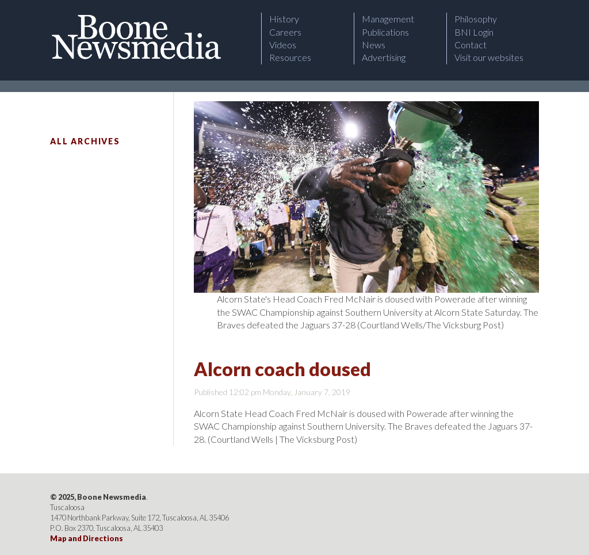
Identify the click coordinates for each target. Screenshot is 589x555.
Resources (290, 57)
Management (388, 18)
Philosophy (475, 18)
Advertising (384, 57)
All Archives (85, 141)
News (373, 44)
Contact (470, 44)
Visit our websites (488, 57)
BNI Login (474, 31)
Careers (285, 31)
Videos (282, 44)
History (284, 18)
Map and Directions (86, 538)
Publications (385, 31)
